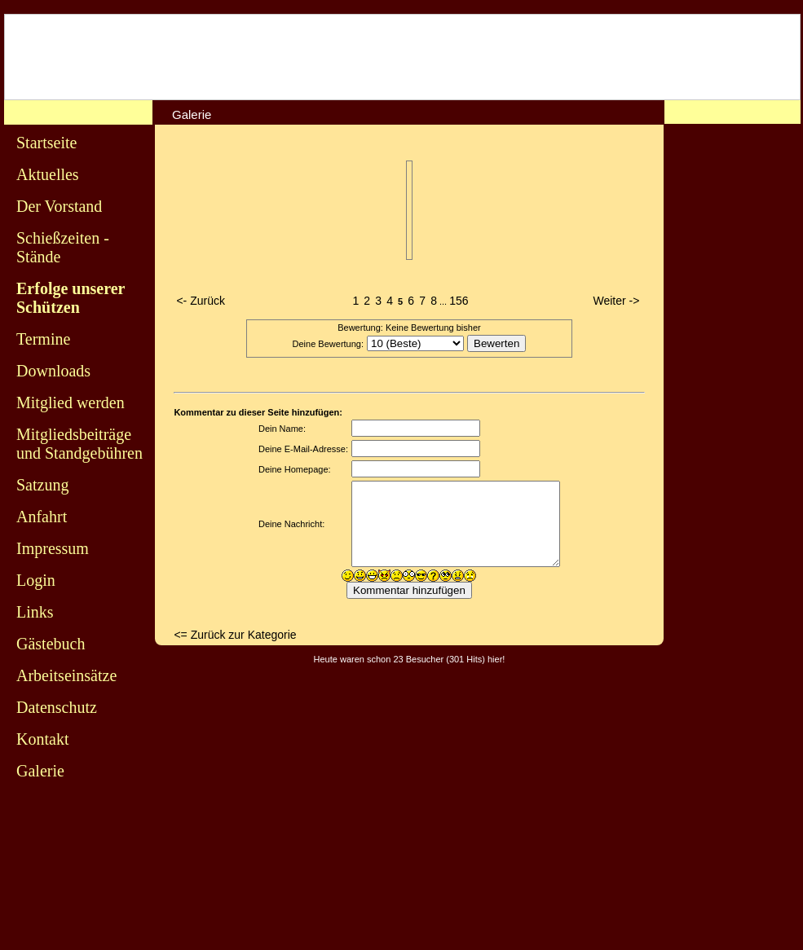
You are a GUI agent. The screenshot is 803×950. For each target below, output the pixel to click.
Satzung (42, 485)
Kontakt (42, 739)
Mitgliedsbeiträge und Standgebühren (79, 443)
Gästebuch (50, 644)
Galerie (40, 771)
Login (35, 580)
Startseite (46, 143)
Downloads (53, 371)
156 (458, 300)
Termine (43, 339)
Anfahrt (41, 517)
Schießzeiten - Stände (62, 247)
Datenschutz (56, 707)
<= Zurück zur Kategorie (235, 634)
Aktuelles (47, 174)
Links (35, 612)
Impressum (52, 548)
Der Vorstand (59, 206)
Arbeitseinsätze (66, 675)
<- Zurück (200, 300)
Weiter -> (616, 300)
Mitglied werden (70, 402)
